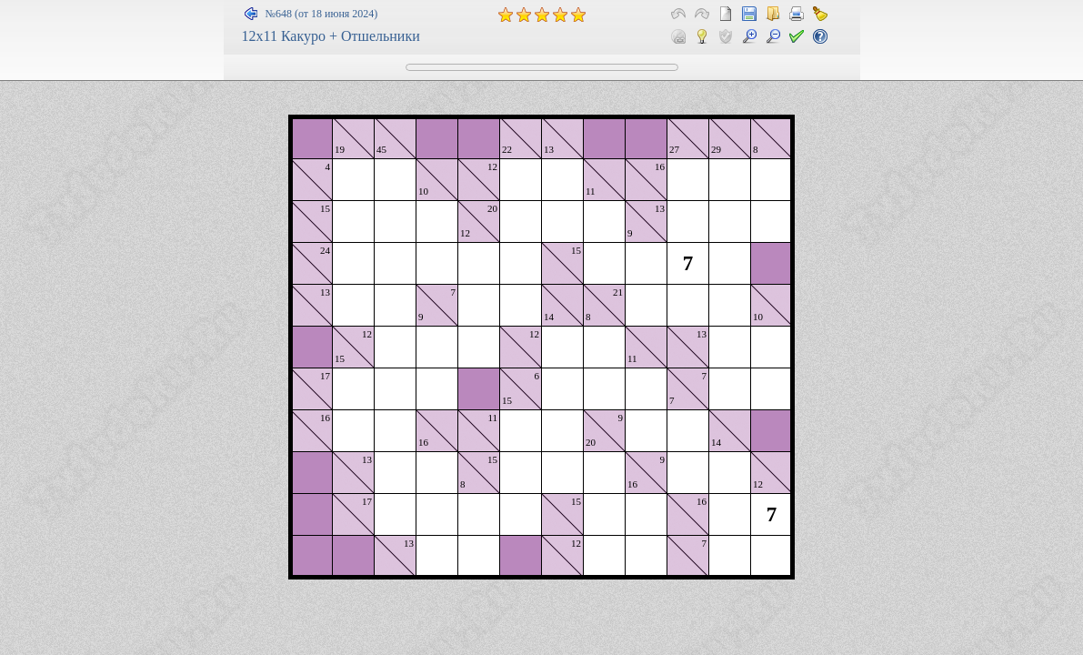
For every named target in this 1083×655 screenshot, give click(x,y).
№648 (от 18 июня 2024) (322, 13)
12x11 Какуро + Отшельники (331, 36)
